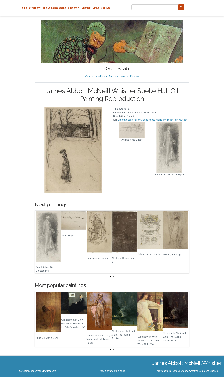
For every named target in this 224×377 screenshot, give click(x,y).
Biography (35, 8)
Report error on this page (112, 371)
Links (96, 8)
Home (23, 8)
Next (184, 242)
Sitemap (86, 8)
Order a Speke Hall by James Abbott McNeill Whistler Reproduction (152, 120)
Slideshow (74, 8)
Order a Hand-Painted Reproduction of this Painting (112, 76)
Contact (105, 8)
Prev (39, 242)
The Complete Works (54, 8)
